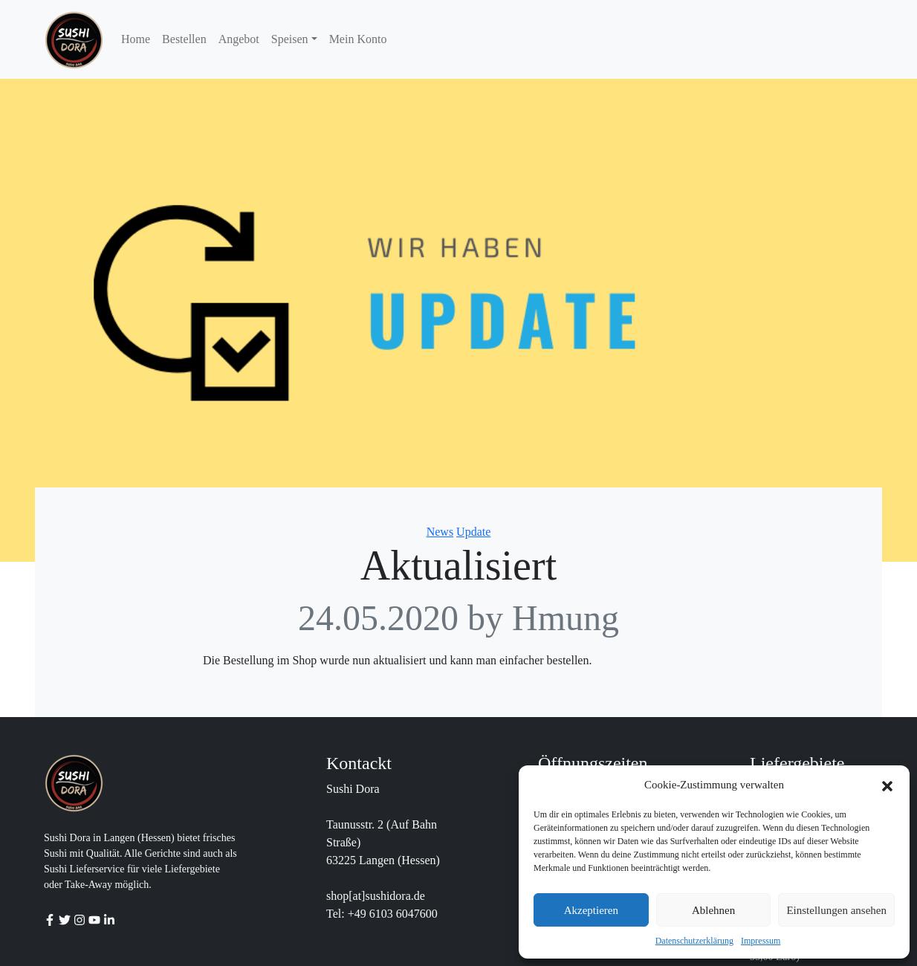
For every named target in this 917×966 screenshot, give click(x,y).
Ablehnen (713, 910)
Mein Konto (358, 39)
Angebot (238, 39)
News (440, 531)
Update (473, 531)
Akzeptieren (591, 910)
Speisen (289, 39)
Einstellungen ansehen (836, 910)
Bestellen (184, 39)
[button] (887, 784)
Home (135, 39)
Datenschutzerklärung (694, 941)
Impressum (760, 941)
